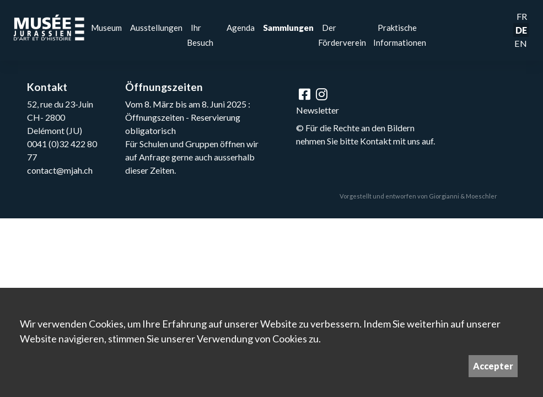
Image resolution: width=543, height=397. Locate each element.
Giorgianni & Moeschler (463, 196)
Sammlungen (288, 28)
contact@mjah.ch (60, 170)
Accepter (493, 366)
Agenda (241, 28)
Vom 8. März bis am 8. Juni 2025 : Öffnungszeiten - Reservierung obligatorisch (187, 117)
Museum (106, 28)
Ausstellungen (156, 28)
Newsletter (317, 110)
